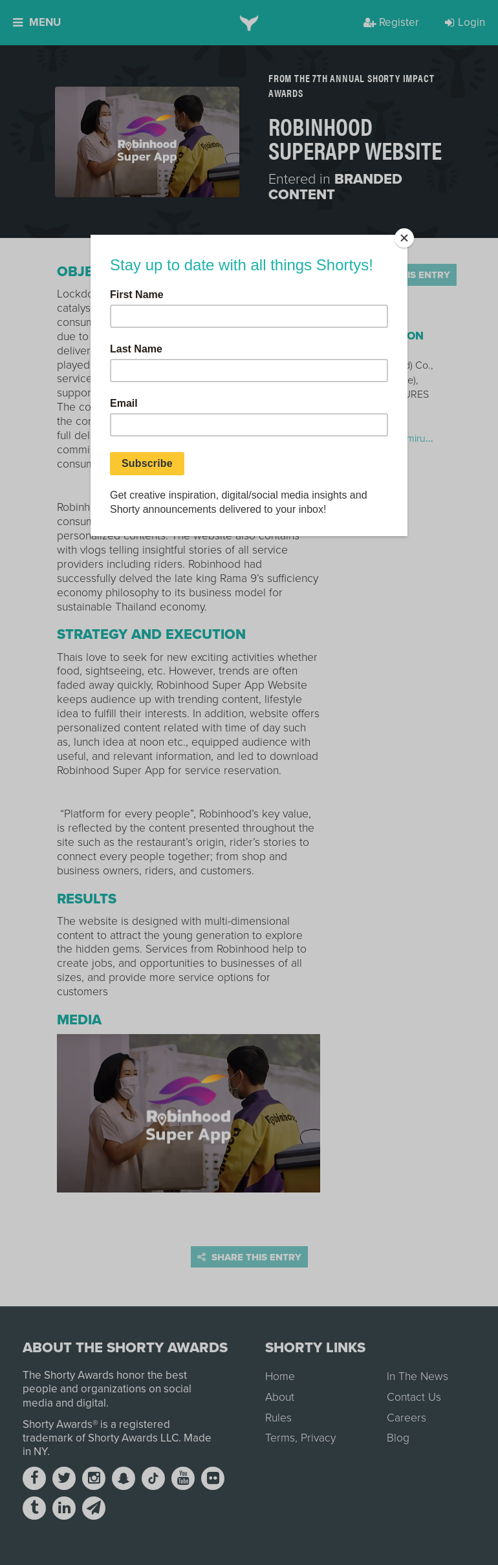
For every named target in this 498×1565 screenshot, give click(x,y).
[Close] (404, 238)
